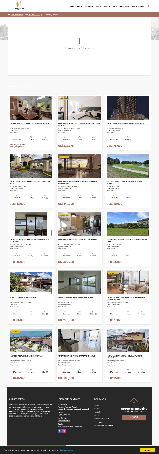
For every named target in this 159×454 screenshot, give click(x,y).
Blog (98, 6)
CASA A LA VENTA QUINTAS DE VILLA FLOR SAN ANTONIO (124, 357)
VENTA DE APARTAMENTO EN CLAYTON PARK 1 (75, 298)
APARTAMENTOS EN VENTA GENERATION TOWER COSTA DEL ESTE (79, 124)
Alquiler (89, 6)
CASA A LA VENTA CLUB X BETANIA (23, 298)
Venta (79, 6)
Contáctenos (138, 6)
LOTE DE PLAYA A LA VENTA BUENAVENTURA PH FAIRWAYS (124, 182)
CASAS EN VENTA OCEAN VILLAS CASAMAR (26, 356)
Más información (66, 450)
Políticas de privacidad (104, 425)
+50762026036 (17, 15)
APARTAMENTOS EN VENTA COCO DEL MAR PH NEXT (77, 240)
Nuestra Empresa (121, 6)
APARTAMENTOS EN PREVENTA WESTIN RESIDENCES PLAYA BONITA (77, 182)
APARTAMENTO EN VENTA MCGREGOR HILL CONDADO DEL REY (30, 182)
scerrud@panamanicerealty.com (70, 426)
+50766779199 (34, 15)
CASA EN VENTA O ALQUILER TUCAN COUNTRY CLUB (29, 124)
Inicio (71, 6)
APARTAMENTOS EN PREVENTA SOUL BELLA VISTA (125, 124)
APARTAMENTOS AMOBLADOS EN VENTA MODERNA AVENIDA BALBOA (126, 299)
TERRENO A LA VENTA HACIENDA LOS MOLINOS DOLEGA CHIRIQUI (127, 240)
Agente (107, 6)
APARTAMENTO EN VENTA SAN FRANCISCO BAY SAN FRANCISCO (29, 240)
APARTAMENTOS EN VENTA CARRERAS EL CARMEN (77, 356)
